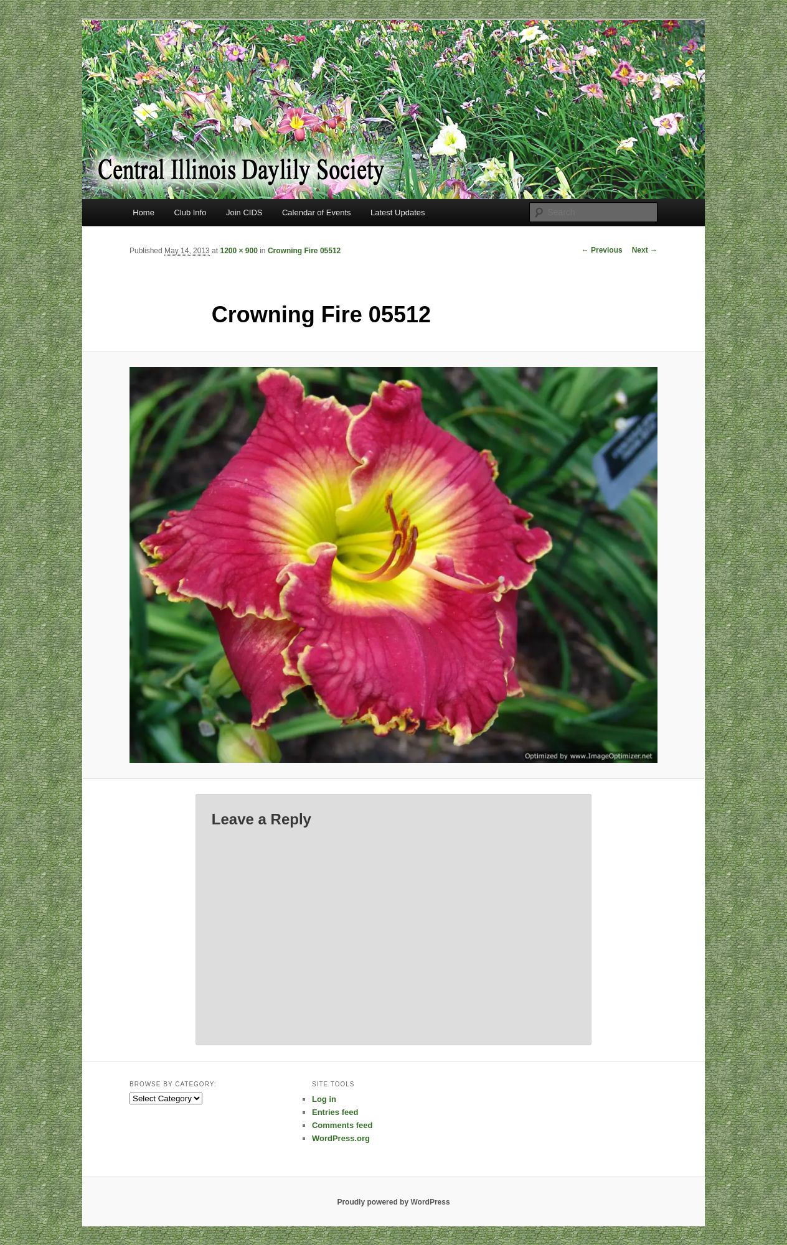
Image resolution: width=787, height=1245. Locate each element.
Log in (324, 1099)
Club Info (190, 212)
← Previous (602, 250)
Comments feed (342, 1125)
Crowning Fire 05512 (304, 250)
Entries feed (335, 1112)
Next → (644, 250)
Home (143, 212)
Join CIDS (244, 212)
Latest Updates (397, 212)
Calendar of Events (316, 212)
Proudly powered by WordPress (393, 1202)
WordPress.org (341, 1138)
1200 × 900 (238, 250)
